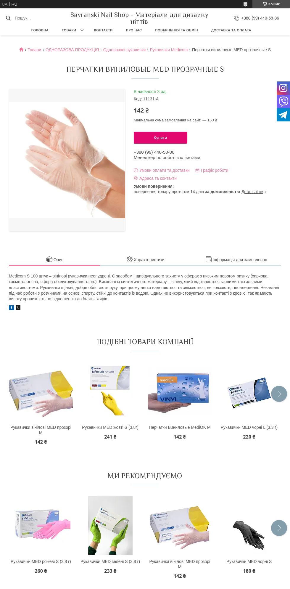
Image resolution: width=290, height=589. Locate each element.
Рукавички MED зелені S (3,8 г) (110, 561)
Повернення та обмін (176, 30)
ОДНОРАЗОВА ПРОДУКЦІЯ (72, 49)
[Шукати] (8, 18)
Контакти (103, 30)
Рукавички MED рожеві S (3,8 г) (41, 561)
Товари (69, 30)
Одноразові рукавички (124, 49)
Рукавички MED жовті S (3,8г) (110, 427)
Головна (40, 30)
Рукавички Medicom (169, 49)
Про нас (134, 30)
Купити (160, 137)
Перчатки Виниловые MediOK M (179, 427)
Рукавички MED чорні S (249, 561)
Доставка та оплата (231, 30)
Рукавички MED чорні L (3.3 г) (249, 427)
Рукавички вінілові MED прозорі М (40, 430)
